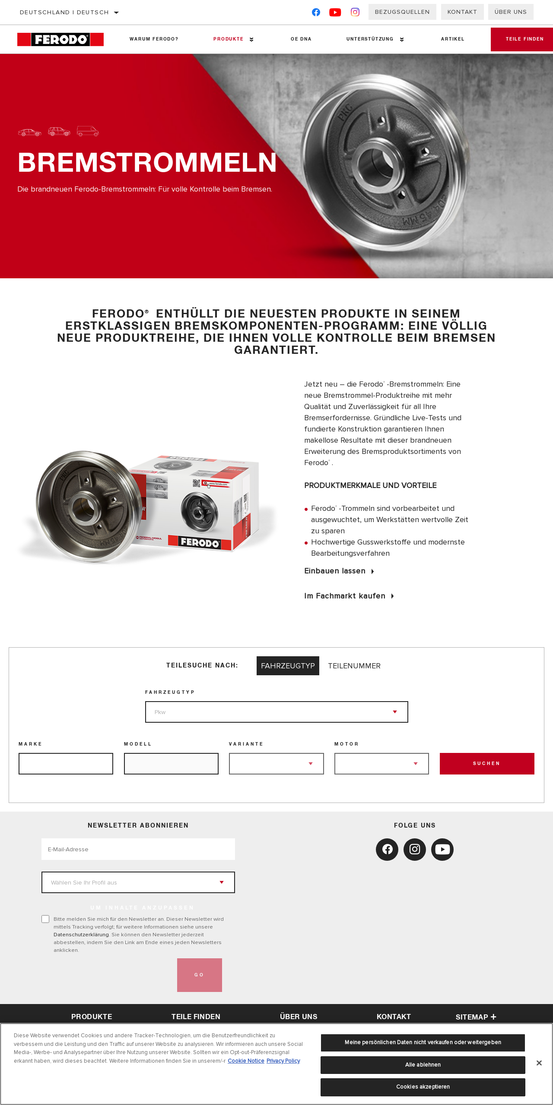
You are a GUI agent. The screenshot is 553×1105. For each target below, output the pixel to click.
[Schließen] (539, 1063)
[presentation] (107, 975)
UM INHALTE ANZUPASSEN (142, 908)
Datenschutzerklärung (81, 934)
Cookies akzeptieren (423, 1086)
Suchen (487, 764)
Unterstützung (367, 39)
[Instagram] (355, 14)
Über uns (511, 12)
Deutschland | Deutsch (64, 12)
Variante (246, 744)
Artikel (449, 39)
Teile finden (196, 1017)
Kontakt (462, 12)
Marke (31, 744)
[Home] (64, 39)
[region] (276, 1064)
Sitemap (476, 1017)
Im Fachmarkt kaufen (344, 596)
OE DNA (299, 39)
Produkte (227, 39)
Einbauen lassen (334, 571)
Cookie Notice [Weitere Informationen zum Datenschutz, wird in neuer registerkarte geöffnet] (246, 1061)
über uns (298, 1017)
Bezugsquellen (402, 12)
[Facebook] (316, 14)
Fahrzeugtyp (170, 692)
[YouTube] (335, 14)
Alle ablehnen (423, 1064)
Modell (138, 744)
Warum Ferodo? (153, 39)
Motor (346, 744)
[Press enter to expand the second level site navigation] (250, 39)
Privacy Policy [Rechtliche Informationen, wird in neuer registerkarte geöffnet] (283, 1061)
